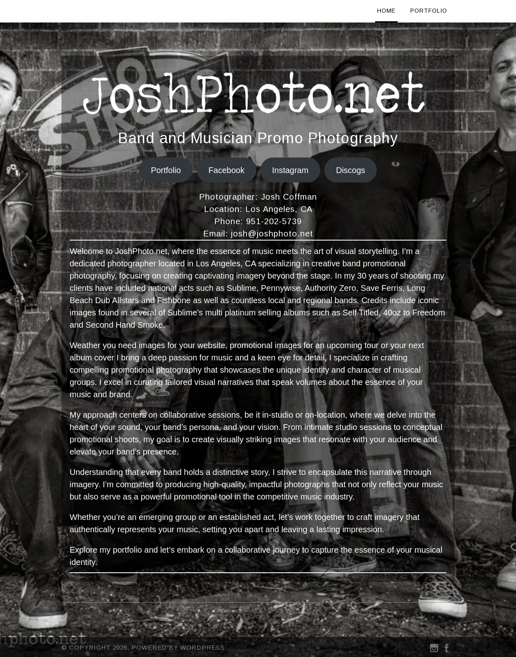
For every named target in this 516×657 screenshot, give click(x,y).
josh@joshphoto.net (272, 233)
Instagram (290, 170)
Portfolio (428, 10)
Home (386, 10)
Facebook (226, 170)
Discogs (350, 170)
